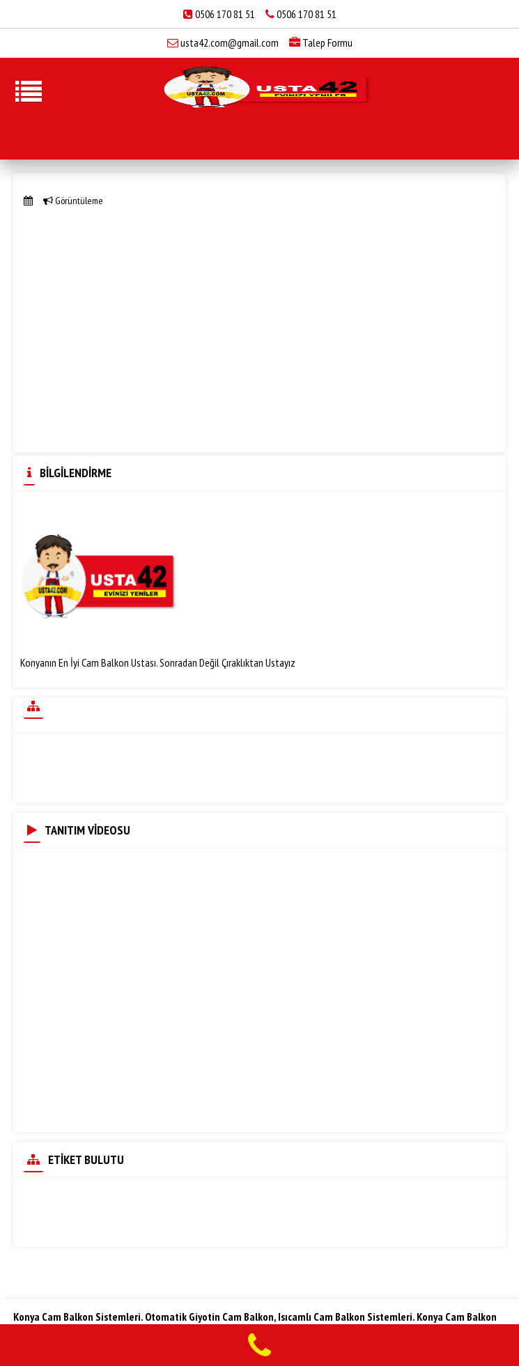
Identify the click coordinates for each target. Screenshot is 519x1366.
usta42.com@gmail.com (229, 42)
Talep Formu (321, 42)
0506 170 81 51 (226, 14)
